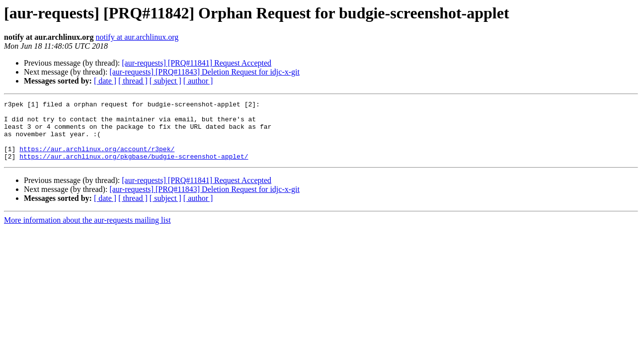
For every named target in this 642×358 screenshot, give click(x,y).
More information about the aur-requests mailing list (87, 232)
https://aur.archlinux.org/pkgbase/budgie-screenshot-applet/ (133, 168)
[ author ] (198, 81)
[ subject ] (165, 81)
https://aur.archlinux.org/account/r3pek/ (96, 159)
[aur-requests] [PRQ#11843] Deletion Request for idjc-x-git (204, 72)
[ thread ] (133, 81)
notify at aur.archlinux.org (136, 37)
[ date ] (105, 81)
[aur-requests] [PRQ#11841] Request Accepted (196, 63)
